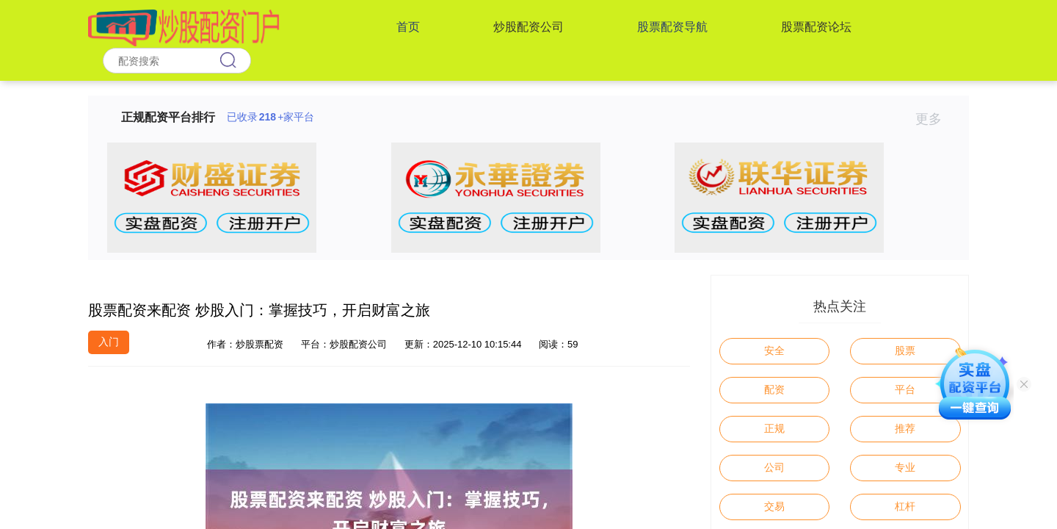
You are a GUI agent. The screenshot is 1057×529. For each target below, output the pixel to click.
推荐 (905, 428)
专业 (905, 467)
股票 (905, 350)
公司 (774, 467)
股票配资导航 (672, 27)
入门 (108, 342)
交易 (774, 506)
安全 (774, 350)
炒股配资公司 (528, 27)
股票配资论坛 (816, 27)
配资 (774, 389)
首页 (408, 27)
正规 (774, 428)
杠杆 (905, 506)
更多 (934, 119)
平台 (905, 389)
